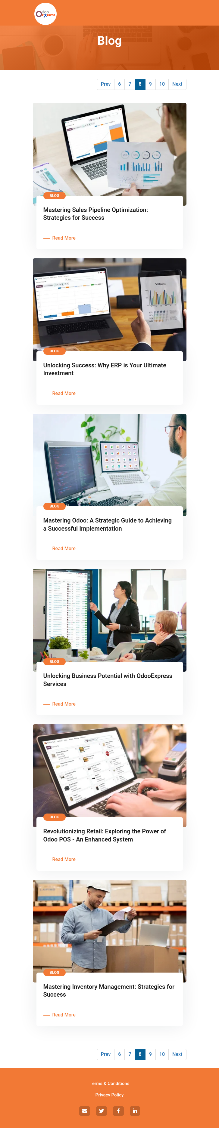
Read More (64, 238)
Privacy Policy (109, 1095)
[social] (84, 1111)
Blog (55, 195)
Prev (106, 84)
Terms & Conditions (110, 1083)
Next (177, 84)
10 (162, 84)
